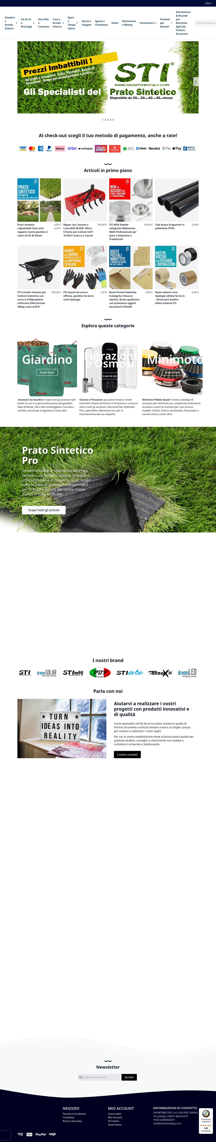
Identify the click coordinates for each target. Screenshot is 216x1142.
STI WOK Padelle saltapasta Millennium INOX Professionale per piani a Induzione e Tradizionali (123, 232)
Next (196, 81)
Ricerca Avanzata (72, 1121)
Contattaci (68, 1117)
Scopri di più (47, 372)
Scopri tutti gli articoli (43, 510)
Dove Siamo (114, 1124)
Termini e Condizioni (74, 1113)
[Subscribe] (129, 1077)
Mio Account (115, 1117)
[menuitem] (11, 23)
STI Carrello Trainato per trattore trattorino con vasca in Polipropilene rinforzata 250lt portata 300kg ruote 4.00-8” (31, 299)
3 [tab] (108, 119)
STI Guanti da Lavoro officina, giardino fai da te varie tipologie (78, 296)
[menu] (98, 23)
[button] (210, 3)
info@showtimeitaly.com (167, 1123)
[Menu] (211, 1110)
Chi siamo (113, 1121)
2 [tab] (105, 119)
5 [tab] (113, 119)
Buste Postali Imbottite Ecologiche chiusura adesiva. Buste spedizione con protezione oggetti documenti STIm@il (124, 299)
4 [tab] (110, 119)
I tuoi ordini (114, 1113)
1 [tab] (102, 119)
